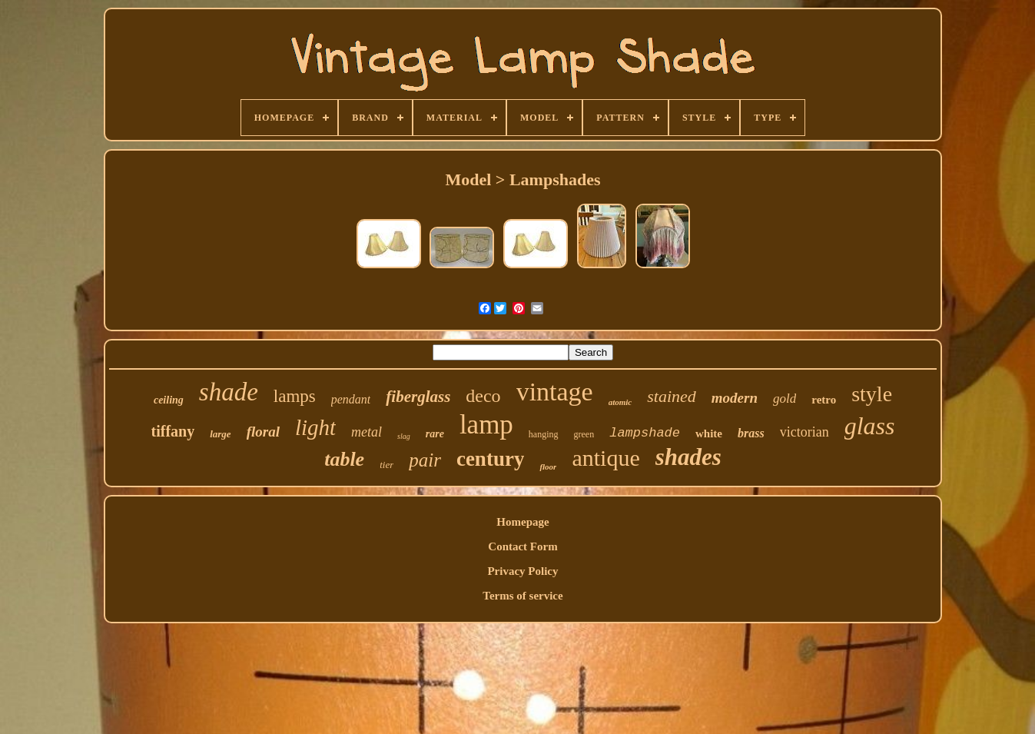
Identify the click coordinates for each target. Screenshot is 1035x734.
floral (263, 431)
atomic (620, 402)
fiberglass (418, 396)
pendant (351, 399)
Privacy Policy (522, 571)
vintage (554, 391)
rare (435, 434)
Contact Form (522, 546)
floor (547, 466)
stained (671, 396)
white (708, 433)
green (584, 434)
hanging (544, 434)
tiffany (173, 431)
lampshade (644, 433)
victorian (804, 432)
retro (823, 400)
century (490, 458)
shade (228, 392)
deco (483, 396)
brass (751, 433)
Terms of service (522, 596)
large (220, 434)
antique (605, 457)
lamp (486, 425)
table (344, 459)
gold (784, 398)
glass (869, 426)
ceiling (169, 400)
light (315, 427)
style (871, 394)
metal (366, 432)
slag (403, 436)
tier (386, 464)
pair (425, 460)
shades (688, 456)
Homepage (522, 522)
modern (735, 398)
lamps (295, 396)
